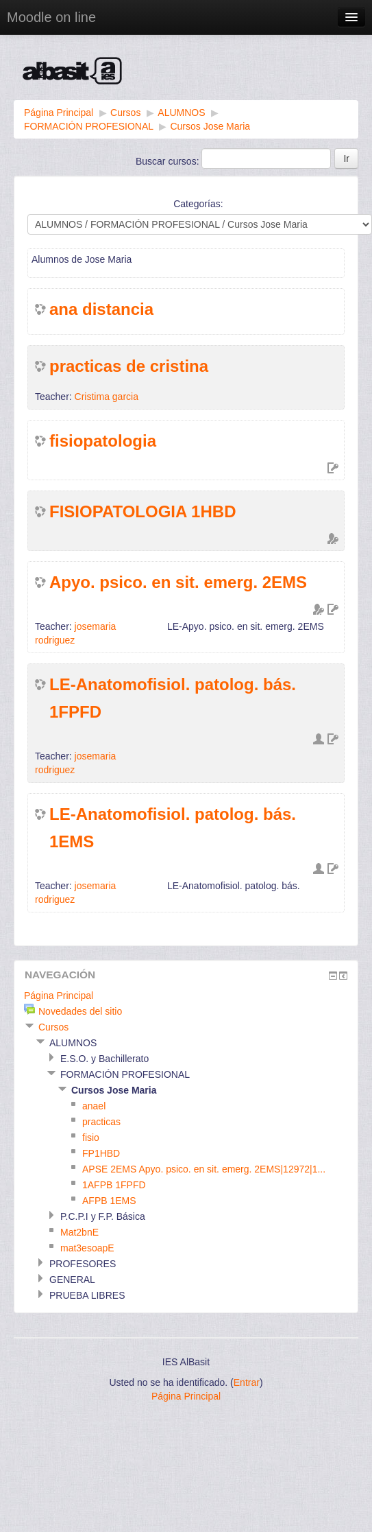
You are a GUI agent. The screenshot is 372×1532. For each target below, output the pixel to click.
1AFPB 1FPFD (114, 1184)
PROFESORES (82, 1263)
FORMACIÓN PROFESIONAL (88, 126)
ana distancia (101, 309)
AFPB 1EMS (109, 1200)
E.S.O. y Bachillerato (104, 1058)
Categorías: (198, 203)
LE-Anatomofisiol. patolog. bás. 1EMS (172, 828)
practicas (101, 1121)
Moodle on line (51, 17)
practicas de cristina (128, 366)
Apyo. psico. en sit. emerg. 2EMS (178, 582)
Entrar (247, 1382)
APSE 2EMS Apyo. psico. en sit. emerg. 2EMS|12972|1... (203, 1169)
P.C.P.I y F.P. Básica (102, 1216)
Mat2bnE (79, 1232)
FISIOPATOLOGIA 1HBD (142, 511)
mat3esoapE (87, 1247)
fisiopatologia (102, 441)
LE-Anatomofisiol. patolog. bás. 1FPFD (172, 698)
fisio (90, 1137)
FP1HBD (101, 1153)
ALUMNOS (181, 112)
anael (94, 1105)
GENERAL (72, 1279)
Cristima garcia (106, 396)
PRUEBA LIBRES (87, 1295)
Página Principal (58, 112)
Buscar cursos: (168, 161)
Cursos (125, 112)
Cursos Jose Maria (210, 126)
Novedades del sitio (80, 1011)
